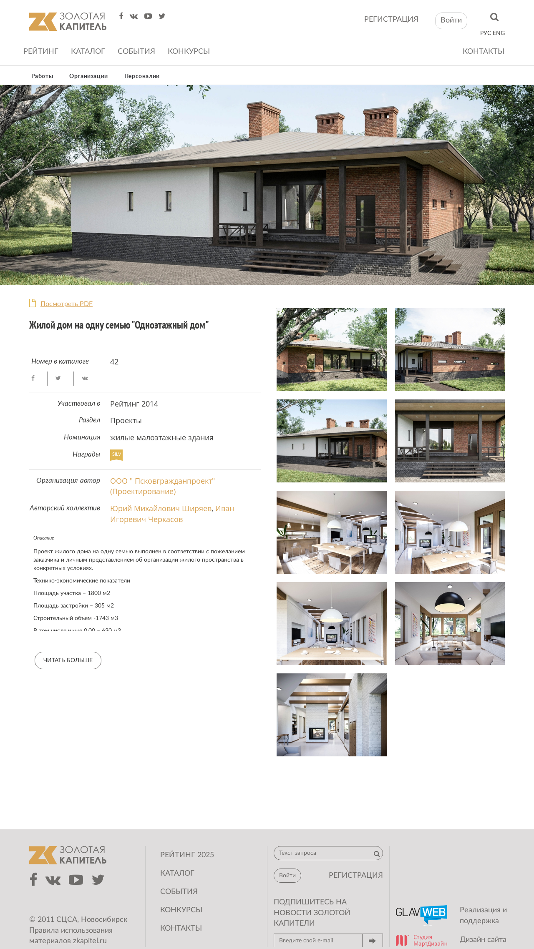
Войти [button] (451, 20)
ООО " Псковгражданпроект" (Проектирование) (162, 486)
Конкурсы (189, 51)
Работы (42, 76)
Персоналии (142, 76)
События (136, 51)
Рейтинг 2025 (187, 855)
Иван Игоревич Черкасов (172, 513)
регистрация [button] (356, 875)
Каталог (88, 51)
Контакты (483, 51)
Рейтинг (40, 51)
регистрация (391, 19)
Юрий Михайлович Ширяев (161, 508)
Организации (88, 76)
